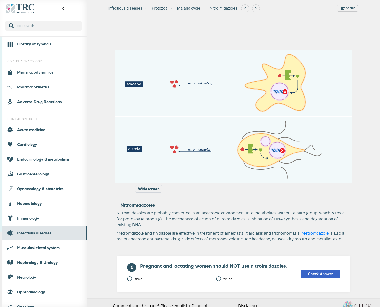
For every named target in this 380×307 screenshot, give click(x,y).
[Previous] (245, 8)
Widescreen (148, 189)
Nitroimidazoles (223, 8)
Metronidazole (315, 233)
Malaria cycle (188, 8)
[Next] (256, 8)
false (224, 278)
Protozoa (159, 8)
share (348, 8)
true (134, 278)
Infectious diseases (125, 8)
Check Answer (320, 274)
